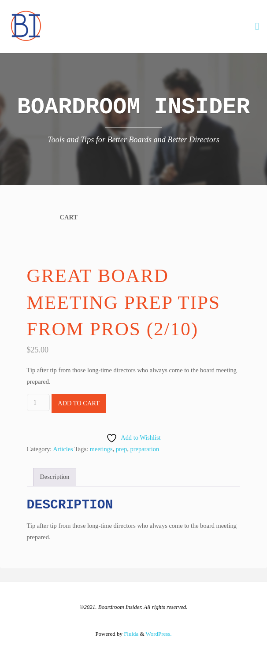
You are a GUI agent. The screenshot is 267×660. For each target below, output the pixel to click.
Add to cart (79, 403)
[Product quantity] (38, 402)
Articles (63, 448)
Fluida (130, 633)
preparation (144, 448)
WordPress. (159, 633)
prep (121, 448)
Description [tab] (54, 476)
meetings (101, 448)
